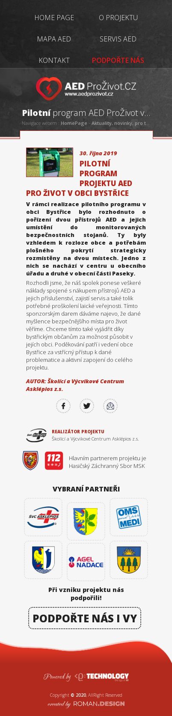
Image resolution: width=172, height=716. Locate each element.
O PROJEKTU (118, 17)
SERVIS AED (118, 39)
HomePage (74, 123)
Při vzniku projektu (86, 593)
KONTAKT (54, 60)
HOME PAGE (54, 17)
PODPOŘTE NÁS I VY (85, 618)
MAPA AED (54, 39)
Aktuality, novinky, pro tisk (122, 123)
